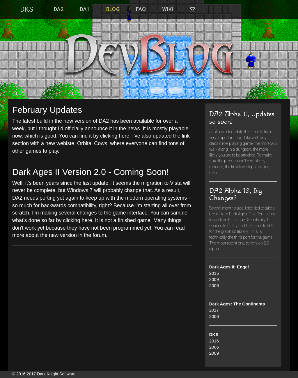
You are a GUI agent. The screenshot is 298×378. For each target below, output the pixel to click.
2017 (214, 309)
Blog (113, 9)
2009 (214, 279)
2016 (214, 340)
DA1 (85, 9)
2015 (214, 273)
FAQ (141, 9)
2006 (214, 285)
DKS (26, 9)
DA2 (59, 9)
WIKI (167, 9)
